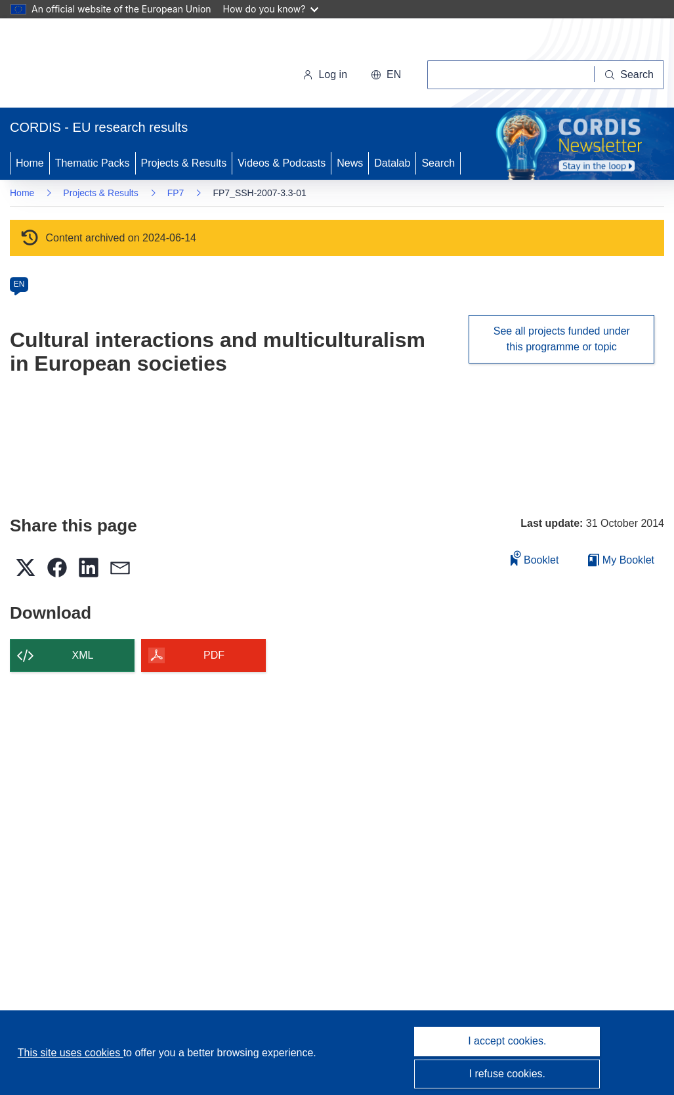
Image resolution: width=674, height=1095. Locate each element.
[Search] (629, 74)
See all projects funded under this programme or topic (562, 338)
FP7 (175, 193)
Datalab (392, 163)
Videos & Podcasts (282, 163)
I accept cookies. (507, 1040)
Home (30, 163)
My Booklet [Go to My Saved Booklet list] (621, 560)
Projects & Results (184, 163)
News (350, 163)
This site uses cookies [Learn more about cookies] (70, 1052)
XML (83, 655)
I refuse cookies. (507, 1073)
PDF (213, 655)
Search (438, 163)
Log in (325, 74)
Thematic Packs (92, 163)
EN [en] (19, 284)
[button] (385, 74)
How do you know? (271, 8)
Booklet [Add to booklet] (535, 558)
